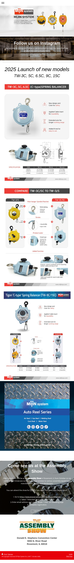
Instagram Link (37, 55)
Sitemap (10, 554)
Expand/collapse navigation (37, 3)
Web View (69, 556)
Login (70, 554)
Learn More (37, 511)
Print (4, 554)
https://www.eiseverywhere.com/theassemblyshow (40, 497)
